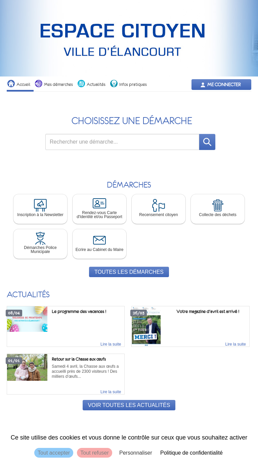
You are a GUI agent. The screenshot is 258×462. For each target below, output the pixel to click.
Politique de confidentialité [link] (191, 453)
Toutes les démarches (129, 272)
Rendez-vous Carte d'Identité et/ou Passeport (99, 207)
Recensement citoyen (158, 207)
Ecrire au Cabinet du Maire (100, 242)
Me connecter (224, 84)
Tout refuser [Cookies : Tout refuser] (94, 453)
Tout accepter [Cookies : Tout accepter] (54, 453)
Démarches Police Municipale (40, 242)
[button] (40, 209)
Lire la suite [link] (110, 344)
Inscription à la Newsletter (40, 207)
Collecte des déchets (217, 207)
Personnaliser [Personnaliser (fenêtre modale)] (135, 453)
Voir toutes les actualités (129, 405)
